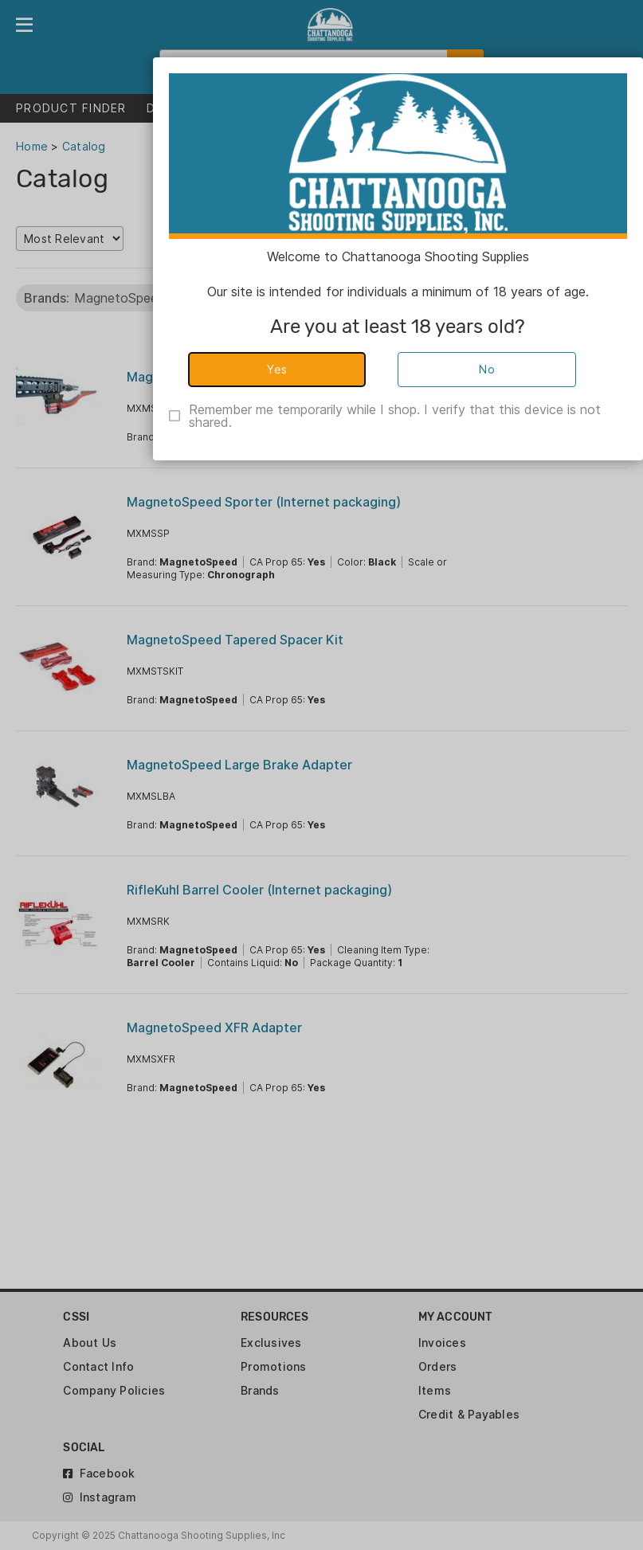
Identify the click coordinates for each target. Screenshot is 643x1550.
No (487, 369)
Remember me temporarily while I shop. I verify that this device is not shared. (395, 416)
